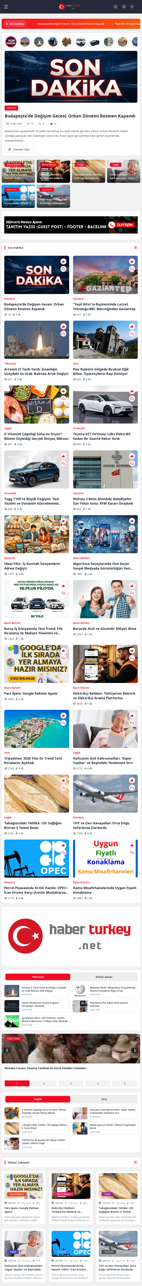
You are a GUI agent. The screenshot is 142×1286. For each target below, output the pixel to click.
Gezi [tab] (104, 995)
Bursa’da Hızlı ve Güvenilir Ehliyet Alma (104, 566)
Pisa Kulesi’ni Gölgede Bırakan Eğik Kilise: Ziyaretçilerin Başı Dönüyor (101, 350)
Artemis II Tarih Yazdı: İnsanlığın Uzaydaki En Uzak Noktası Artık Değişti (36, 350)
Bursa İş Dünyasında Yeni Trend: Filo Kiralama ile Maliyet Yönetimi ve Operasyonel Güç (33, 568)
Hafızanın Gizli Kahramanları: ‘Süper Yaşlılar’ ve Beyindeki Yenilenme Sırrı (103, 677)
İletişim (40, 1278)
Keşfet (50, 1278)
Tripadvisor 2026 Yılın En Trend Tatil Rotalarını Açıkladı (33, 677)
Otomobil (79, 397)
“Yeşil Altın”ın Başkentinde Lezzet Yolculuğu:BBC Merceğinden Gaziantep (104, 296)
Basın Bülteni (14, 164)
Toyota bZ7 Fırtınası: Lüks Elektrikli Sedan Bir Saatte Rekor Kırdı (102, 405)
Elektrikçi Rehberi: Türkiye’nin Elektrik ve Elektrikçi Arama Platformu (104, 622)
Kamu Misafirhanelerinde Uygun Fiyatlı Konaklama (104, 786)
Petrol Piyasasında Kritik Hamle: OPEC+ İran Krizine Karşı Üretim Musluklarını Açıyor (36, 786)
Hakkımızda (27, 1278)
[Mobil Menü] (6, 6)
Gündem (11, 107)
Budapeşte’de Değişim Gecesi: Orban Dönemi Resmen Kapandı (73, 23)
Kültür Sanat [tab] (104, 873)
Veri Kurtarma (71, 1263)
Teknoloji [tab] (38, 873)
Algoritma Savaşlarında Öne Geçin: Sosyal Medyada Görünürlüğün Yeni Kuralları (101, 513)
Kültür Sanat (13, 934)
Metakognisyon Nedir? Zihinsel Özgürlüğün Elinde (113, 1023)
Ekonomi (11, 189)
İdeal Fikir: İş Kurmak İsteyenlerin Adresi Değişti (32, 513)
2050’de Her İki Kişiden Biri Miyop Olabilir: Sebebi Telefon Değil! (44, 1038)
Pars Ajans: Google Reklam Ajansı (31, 620)
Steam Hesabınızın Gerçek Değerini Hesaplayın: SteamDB (40, 900)
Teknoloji (10, 343)
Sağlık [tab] (38, 995)
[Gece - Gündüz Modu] (132, 8)
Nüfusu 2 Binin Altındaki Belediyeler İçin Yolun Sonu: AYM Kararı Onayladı (103, 459)
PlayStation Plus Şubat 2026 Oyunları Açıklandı (109, 900)
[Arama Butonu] (124, 6)
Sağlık (80, 164)
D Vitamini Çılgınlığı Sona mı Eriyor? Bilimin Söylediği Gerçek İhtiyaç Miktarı (36, 405)
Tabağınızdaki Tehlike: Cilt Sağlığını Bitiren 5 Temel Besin (33, 731)
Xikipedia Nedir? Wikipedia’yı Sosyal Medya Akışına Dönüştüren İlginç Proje (113, 885)
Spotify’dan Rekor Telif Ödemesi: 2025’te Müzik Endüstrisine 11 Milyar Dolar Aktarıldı (45, 915)
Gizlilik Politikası (10, 1278)
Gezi (76, 343)
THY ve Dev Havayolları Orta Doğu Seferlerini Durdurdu (101, 731)
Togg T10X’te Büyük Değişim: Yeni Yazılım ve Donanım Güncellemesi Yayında (31, 459)
